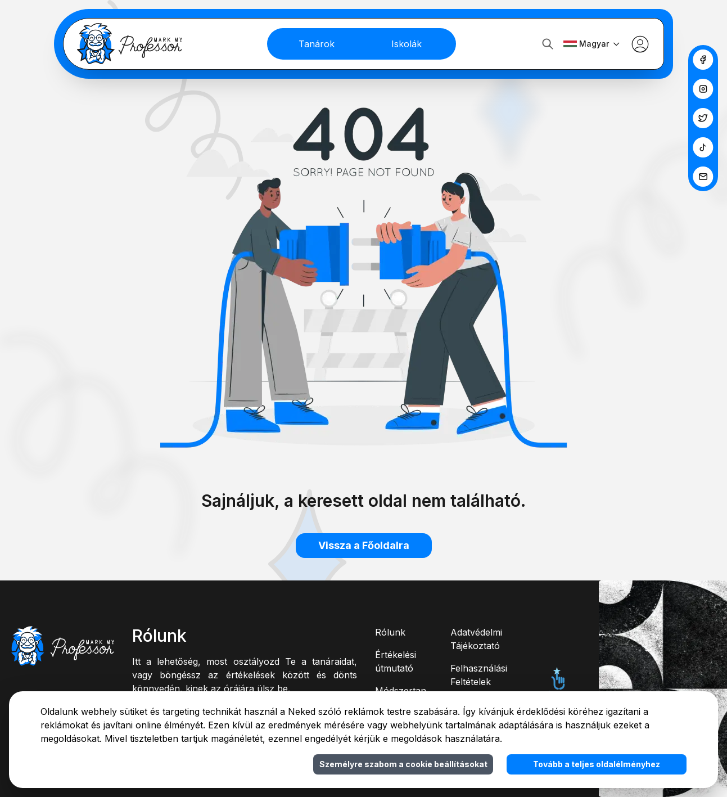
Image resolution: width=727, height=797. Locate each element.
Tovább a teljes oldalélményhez (596, 764)
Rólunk (390, 632)
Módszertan (400, 690)
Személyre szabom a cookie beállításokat (403, 764)
